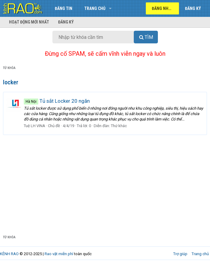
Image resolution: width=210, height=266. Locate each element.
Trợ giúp (180, 254)
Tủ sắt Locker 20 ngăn (57, 101)
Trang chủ (94, 8)
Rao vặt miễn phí (59, 254)
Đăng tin (63, 8)
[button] (110, 8)
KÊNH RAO (9, 254)
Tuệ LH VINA (34, 126)
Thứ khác (119, 126)
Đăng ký (66, 22)
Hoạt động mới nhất (29, 22)
